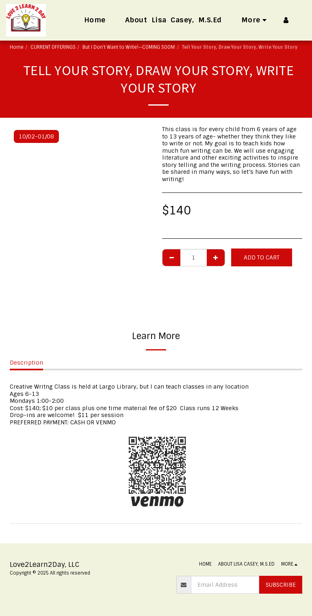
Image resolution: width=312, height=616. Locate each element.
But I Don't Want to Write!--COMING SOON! (128, 47)
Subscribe (281, 584)
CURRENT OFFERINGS (53, 47)
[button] (299, 20)
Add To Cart (262, 257)
